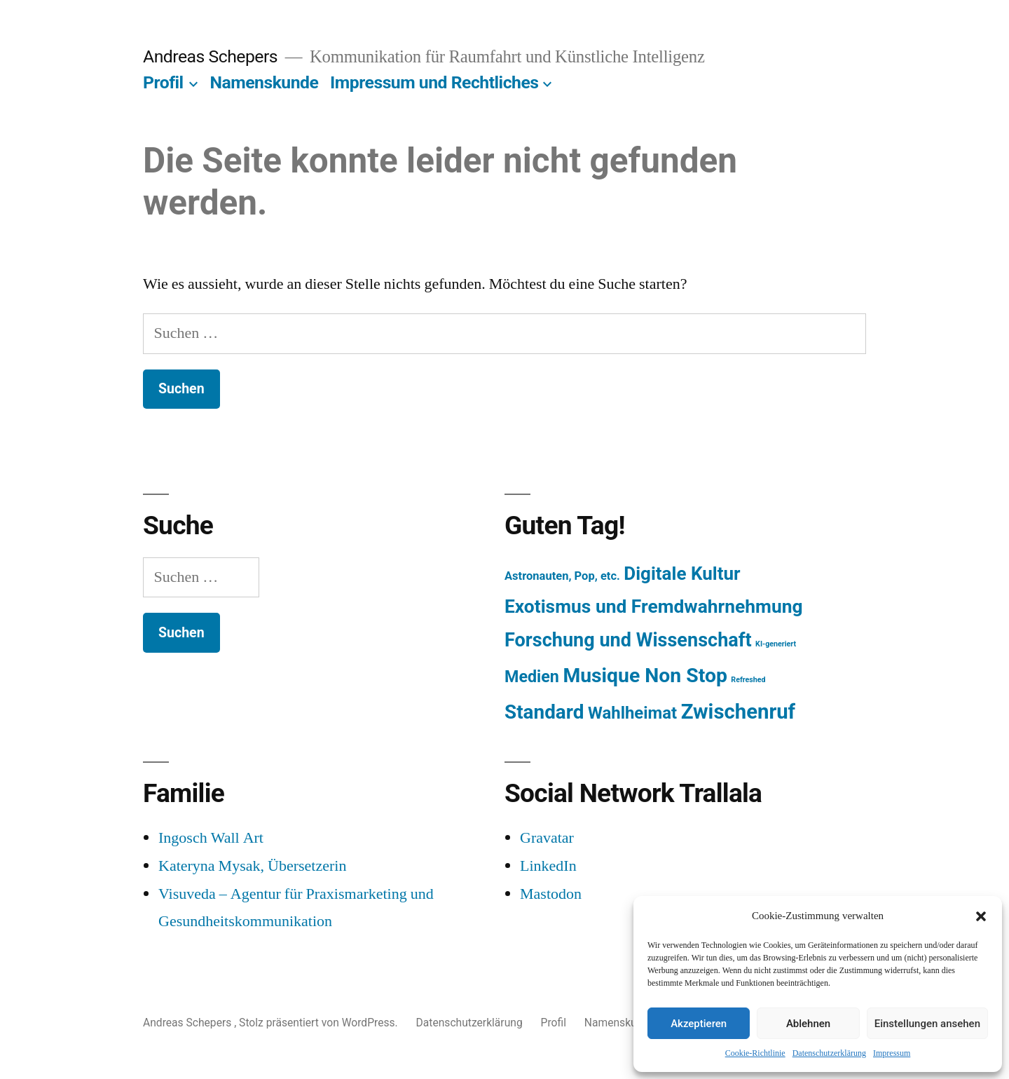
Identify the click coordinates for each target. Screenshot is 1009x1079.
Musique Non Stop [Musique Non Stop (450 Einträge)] (645, 675)
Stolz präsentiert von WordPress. (319, 1022)
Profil (163, 82)
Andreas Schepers (212, 56)
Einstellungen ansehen (927, 1023)
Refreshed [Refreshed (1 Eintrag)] (748, 679)
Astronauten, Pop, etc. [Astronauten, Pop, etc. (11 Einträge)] (562, 576)
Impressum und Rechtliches (434, 82)
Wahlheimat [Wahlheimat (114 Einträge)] (632, 713)
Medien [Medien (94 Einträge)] (531, 676)
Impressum (891, 1053)
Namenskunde (264, 82)
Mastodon (551, 894)
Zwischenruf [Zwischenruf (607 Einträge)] (738, 712)
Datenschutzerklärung (829, 1053)
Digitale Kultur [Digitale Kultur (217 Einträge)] (682, 573)
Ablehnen (808, 1023)
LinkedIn (548, 866)
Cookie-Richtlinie (755, 1053)
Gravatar (547, 838)
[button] (981, 916)
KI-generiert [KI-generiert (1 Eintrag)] (775, 644)
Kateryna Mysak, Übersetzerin (252, 866)
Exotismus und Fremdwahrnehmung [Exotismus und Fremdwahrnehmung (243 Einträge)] (653, 606)
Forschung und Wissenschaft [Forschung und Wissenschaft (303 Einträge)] (628, 640)
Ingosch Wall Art (210, 838)
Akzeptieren (699, 1023)
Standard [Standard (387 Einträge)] (544, 712)
